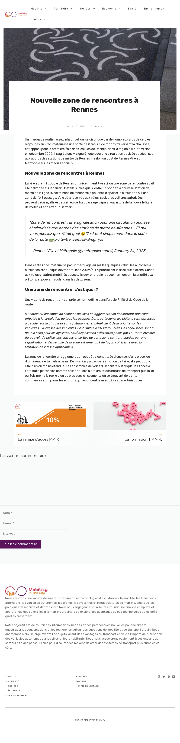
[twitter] (164, 676)
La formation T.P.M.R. (143, 439)
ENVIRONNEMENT (18, 695)
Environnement (155, 8)
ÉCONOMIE (14, 691)
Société (89, 9)
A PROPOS (81, 677)
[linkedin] (173, 676)
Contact (81, 681)
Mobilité (40, 9)
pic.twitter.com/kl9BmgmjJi (78, 239)
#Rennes (124, 228)
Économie (113, 9)
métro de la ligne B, (39, 193)
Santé (132, 8)
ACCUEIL (13, 677)
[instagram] (159, 676)
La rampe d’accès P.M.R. (39, 439)
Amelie (99, 126)
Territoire (65, 9)
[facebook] (169, 676)
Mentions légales (87, 686)
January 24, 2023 (130, 251)
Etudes (40, 19)
